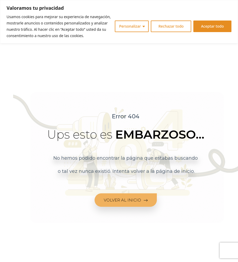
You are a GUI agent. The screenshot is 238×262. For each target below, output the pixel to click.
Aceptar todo (212, 26)
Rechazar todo (171, 26)
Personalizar (130, 26)
